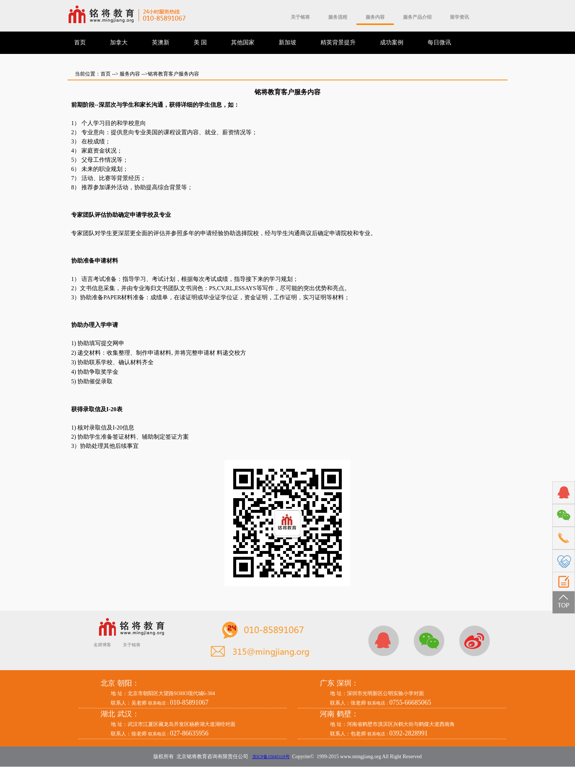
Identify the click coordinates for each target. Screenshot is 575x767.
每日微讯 (439, 42)
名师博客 (102, 644)
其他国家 (242, 42)
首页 (80, 42)
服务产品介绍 (417, 17)
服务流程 (337, 17)
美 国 (200, 42)
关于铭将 (300, 17)
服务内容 (375, 17)
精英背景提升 (338, 42)
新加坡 (287, 42)
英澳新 (160, 42)
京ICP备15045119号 (271, 756)
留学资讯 (459, 17)
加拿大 (119, 42)
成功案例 (391, 42)
